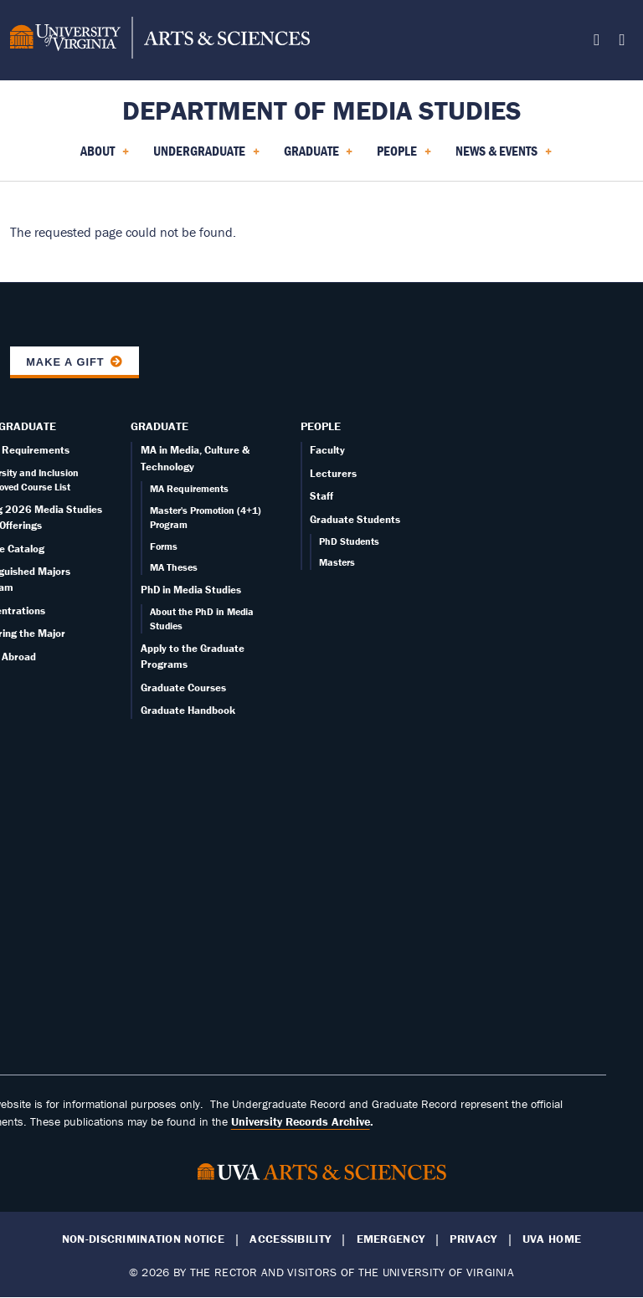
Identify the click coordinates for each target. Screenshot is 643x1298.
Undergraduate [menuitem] (206, 156)
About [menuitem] (105, 156)
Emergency (391, 1239)
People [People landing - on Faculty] (321, 426)
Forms (163, 546)
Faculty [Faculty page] (327, 450)
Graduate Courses (183, 687)
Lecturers (333, 473)
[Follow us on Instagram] (622, 42)
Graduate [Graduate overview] (159, 426)
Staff (321, 496)
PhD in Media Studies (191, 589)
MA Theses (174, 567)
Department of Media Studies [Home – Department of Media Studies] (322, 110)
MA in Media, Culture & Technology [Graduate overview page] (195, 458)
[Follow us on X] (596, 42)
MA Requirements (189, 488)
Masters (337, 562)
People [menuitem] (404, 156)
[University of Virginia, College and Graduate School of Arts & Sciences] (160, 40)
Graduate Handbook (188, 710)
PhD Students (349, 541)
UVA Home (551, 1239)
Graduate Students (355, 519)
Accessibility (290, 1239)
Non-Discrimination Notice (143, 1239)
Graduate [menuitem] (318, 156)
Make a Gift (65, 362)
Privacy (473, 1239)
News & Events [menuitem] (503, 156)
